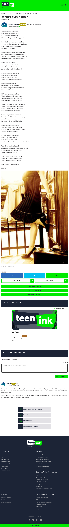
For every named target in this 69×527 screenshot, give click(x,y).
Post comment (61, 376)
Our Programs (5, 459)
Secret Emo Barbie (31, 13)
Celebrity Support (5, 461)
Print (3, 168)
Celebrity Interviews (6, 464)
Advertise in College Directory (43, 459)
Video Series (39, 506)
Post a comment (34, 286)
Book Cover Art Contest (7, 500)
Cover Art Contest (6, 497)
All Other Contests (6, 502)
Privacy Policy (4, 468)
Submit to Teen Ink (26, 415)
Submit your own (34, 294)
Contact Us (4, 457)
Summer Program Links (42, 497)
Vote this (57, 281)
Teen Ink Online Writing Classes (44, 502)
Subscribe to (30, 409)
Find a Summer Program (28, 426)
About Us (3, 454)
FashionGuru (14, 24)
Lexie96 (8, 383)
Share (3, 272)
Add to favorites (34, 290)
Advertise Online (40, 464)
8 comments (16, 341)
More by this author (14, 26)
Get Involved (39, 486)
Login (65, 362)
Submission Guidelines (42, 479)
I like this (23, 281)
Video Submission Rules (42, 482)
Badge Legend (39, 509)
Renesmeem (17, 336)
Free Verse (19, 13)
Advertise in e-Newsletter (42, 466)
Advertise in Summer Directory (44, 461)
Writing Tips (39, 484)
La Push (15, 332)
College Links (39, 500)
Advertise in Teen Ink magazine (44, 454)
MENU (63, 5)
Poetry (10, 13)
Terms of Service (5, 470)
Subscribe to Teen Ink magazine (44, 488)
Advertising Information (42, 457)
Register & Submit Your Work (43, 475)
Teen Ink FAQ (4, 466)
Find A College (25, 420)
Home (3, 13)
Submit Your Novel (40, 477)
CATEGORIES (34, 525)
